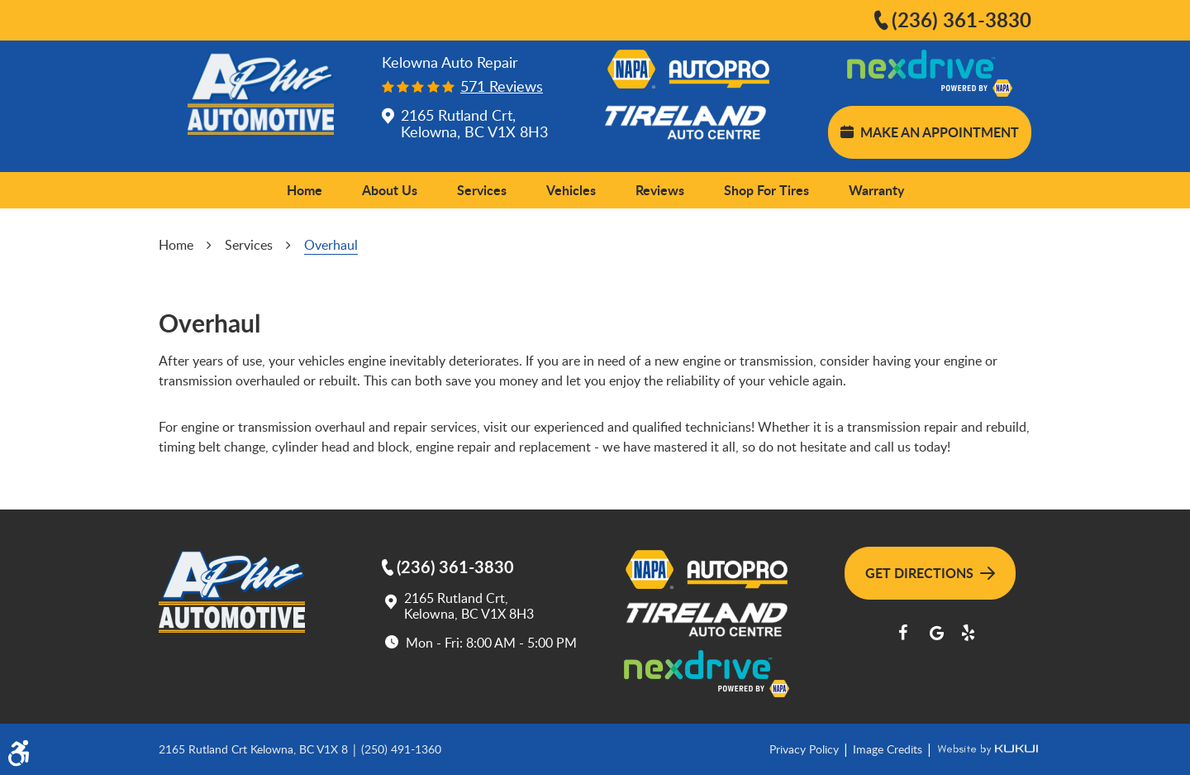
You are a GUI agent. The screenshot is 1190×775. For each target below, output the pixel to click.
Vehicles (571, 189)
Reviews (659, 189)
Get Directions (930, 572)
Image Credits (889, 749)
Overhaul (331, 245)
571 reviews (501, 86)
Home (304, 189)
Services (482, 189)
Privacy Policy (805, 749)
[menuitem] (305, 190)
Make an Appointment (929, 131)
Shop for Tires (766, 189)
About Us (389, 189)
